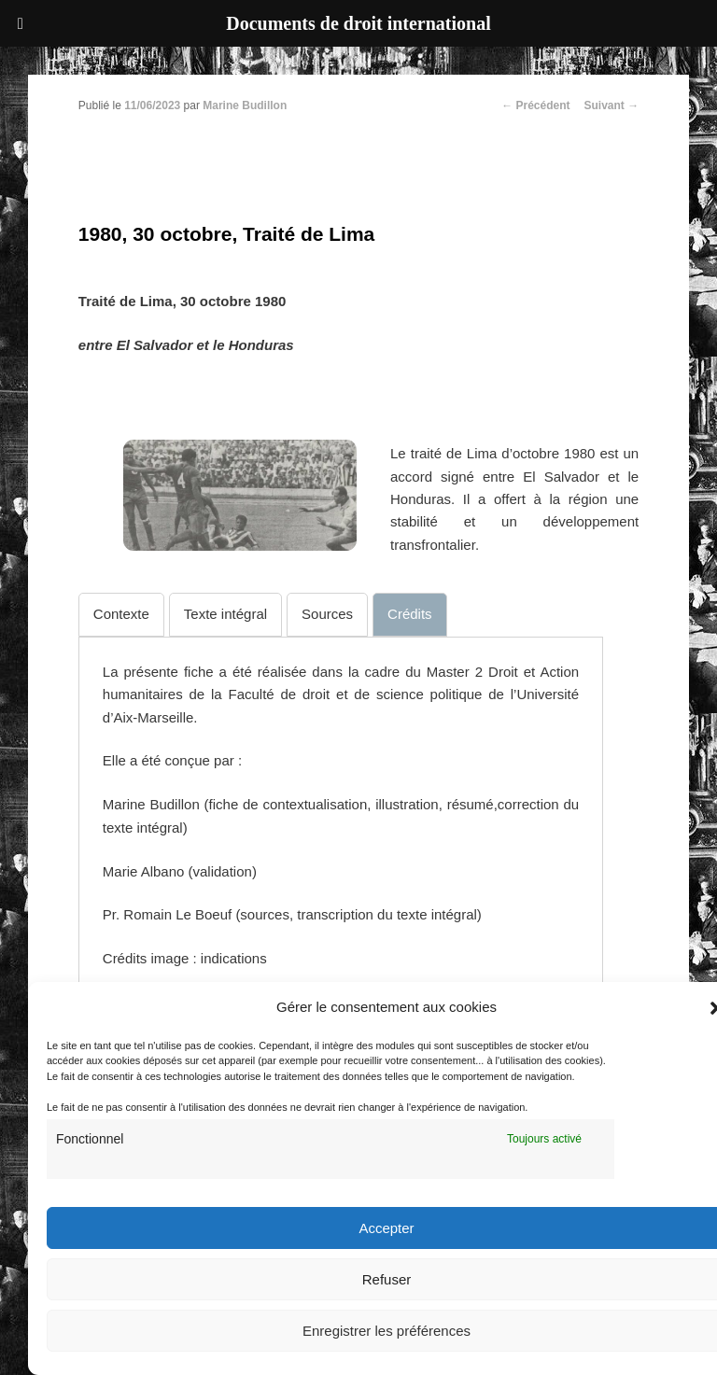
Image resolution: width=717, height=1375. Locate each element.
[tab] (121, 614)
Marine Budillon (245, 105)
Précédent (535, 105)
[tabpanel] (341, 816)
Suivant (612, 105)
